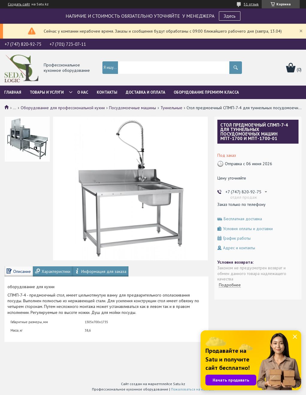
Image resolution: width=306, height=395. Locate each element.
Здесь (230, 16)
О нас (82, 92)
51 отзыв (251, 4)
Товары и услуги (47, 92)
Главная (12, 92)
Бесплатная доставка (243, 218)
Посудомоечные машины (132, 107)
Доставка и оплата (145, 92)
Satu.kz (179, 384)
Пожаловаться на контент (192, 389)
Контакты (107, 92)
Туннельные (171, 107)
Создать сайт (19, 4)
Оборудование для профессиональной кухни (63, 107)
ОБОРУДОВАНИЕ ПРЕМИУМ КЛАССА (206, 92)
